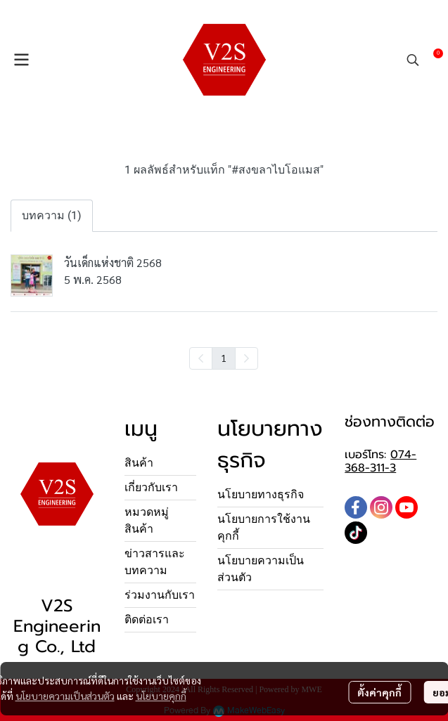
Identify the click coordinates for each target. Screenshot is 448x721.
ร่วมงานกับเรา (159, 595)
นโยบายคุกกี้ (161, 695)
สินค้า (138, 462)
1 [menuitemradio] (223, 357)
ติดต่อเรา (146, 619)
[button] (413, 60)
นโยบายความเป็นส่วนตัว (65, 695)
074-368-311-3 (380, 461)
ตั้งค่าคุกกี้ (379, 692)
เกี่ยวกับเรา (151, 487)
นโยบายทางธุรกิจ (260, 494)
